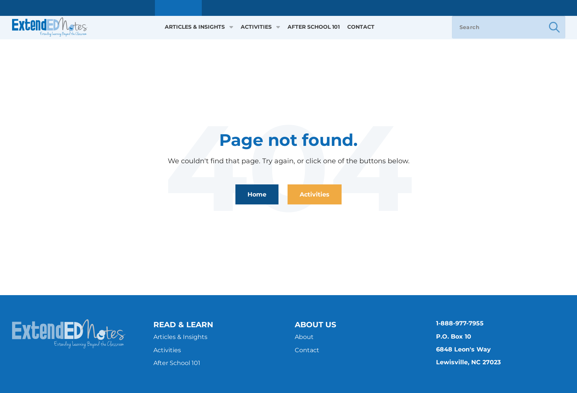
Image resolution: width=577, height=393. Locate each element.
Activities (260, 27)
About (304, 336)
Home (257, 194)
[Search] (508, 27)
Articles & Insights (199, 27)
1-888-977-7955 (460, 323)
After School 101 (314, 27)
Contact (360, 27)
